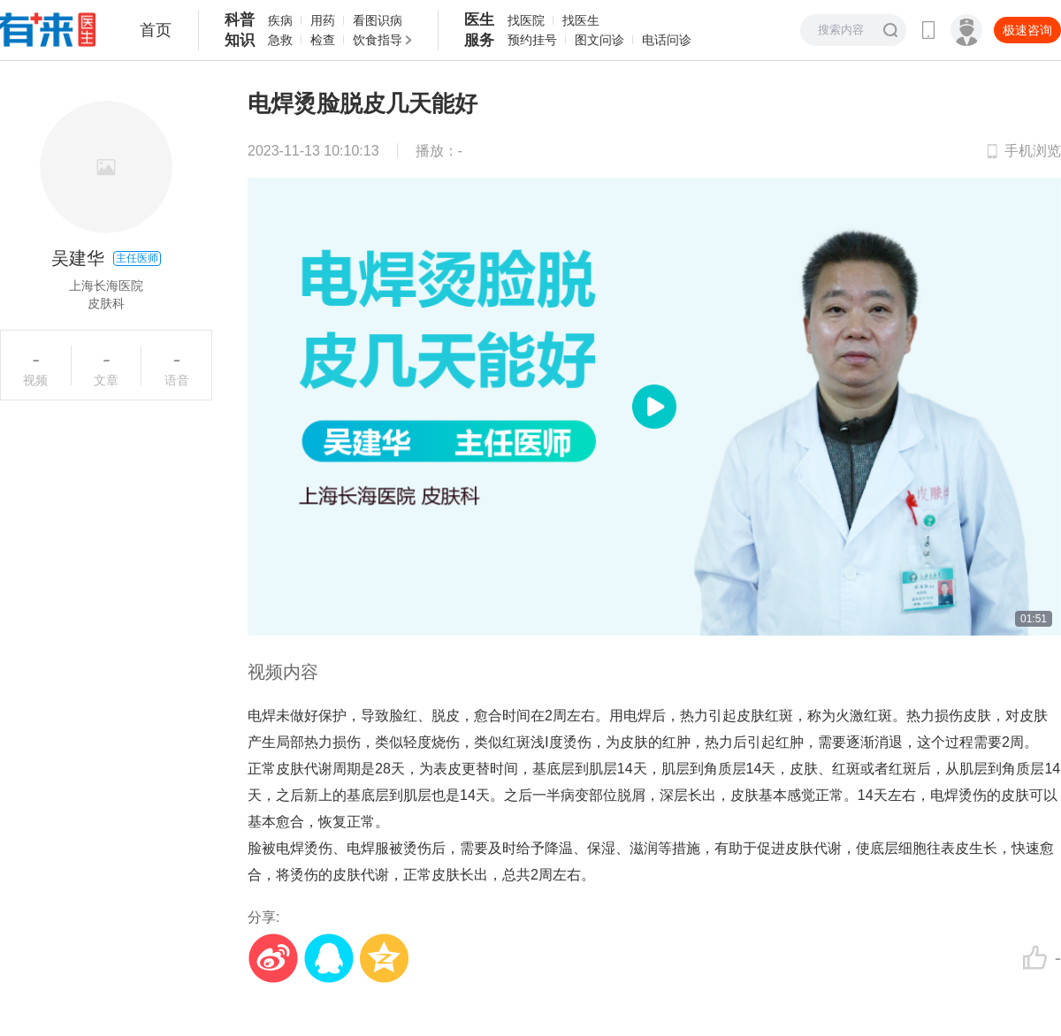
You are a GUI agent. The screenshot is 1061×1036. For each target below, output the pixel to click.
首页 (156, 30)
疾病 (280, 20)
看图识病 (377, 20)
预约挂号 (532, 40)
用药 (322, 20)
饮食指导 (377, 40)
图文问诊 (599, 40)
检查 (322, 40)
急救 (280, 40)
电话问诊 (666, 40)
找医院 (526, 20)
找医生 (580, 20)
